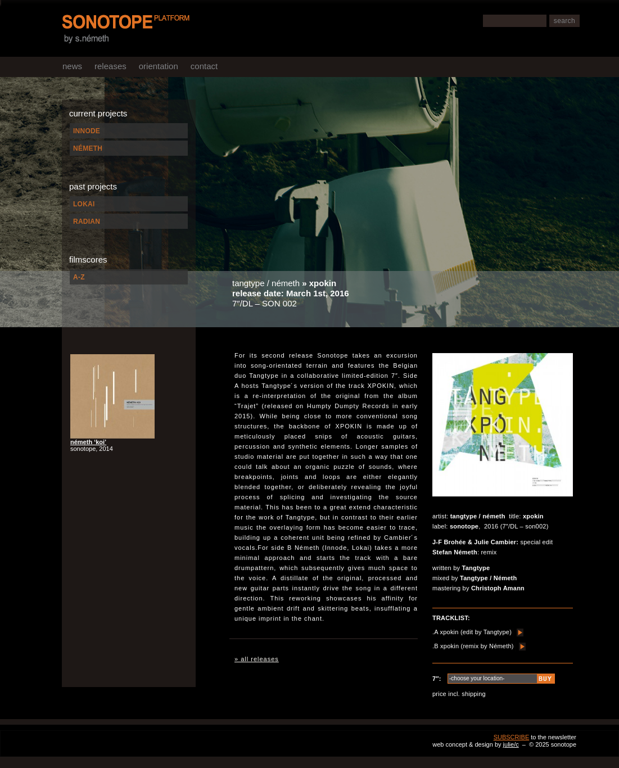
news (72, 66)
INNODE (86, 131)
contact (204, 66)
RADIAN (86, 221)
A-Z (79, 277)
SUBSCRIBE (512, 737)
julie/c (511, 744)
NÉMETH (87, 148)
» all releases (256, 659)
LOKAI (84, 204)
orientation (158, 66)
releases (110, 66)
